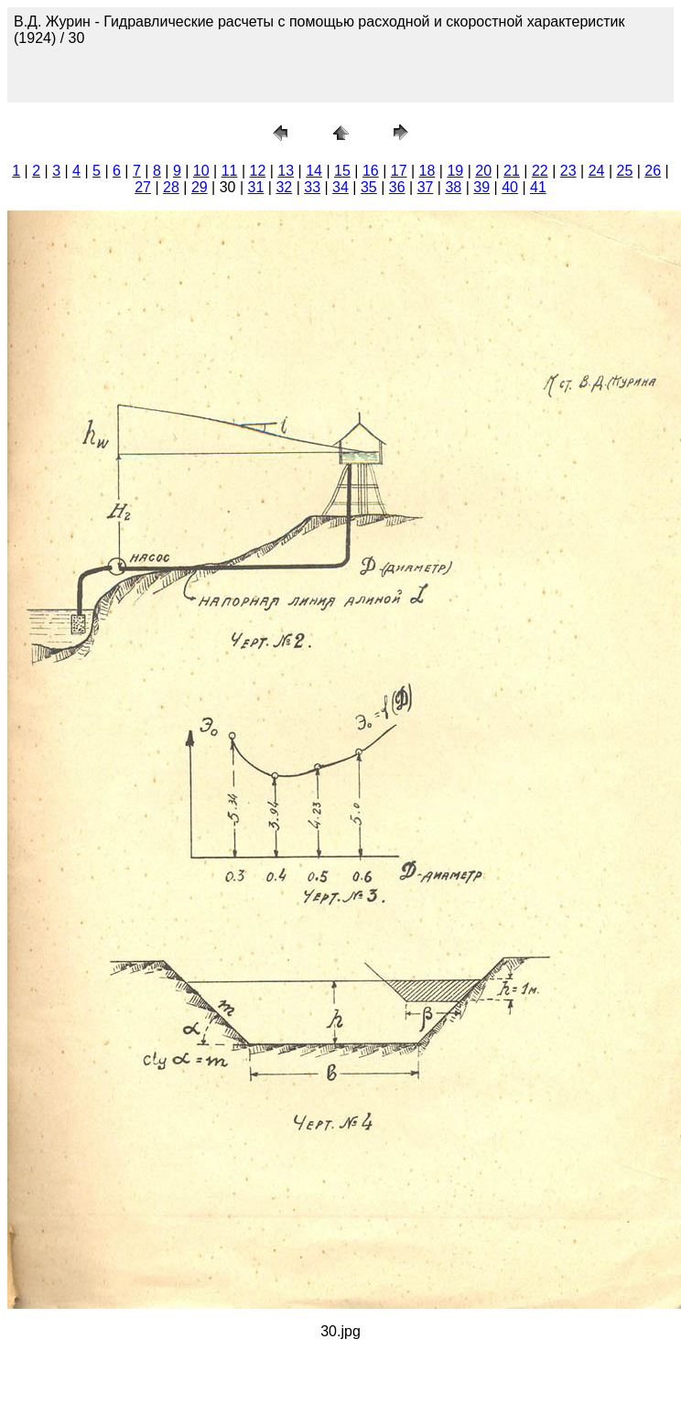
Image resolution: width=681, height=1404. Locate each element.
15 (342, 170)
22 (540, 170)
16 (370, 170)
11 (230, 170)
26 (652, 170)
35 (369, 187)
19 (455, 170)
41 (538, 187)
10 (201, 170)
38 (453, 187)
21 (511, 170)
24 (597, 170)
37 (425, 187)
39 (481, 187)
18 (427, 170)
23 (568, 170)
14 (314, 170)
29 (199, 187)
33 (312, 187)
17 (399, 170)
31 (256, 187)
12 (258, 170)
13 (285, 170)
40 (510, 187)
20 (483, 170)
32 (284, 187)
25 (624, 170)
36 (397, 187)
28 (171, 187)
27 (143, 187)
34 (340, 187)
